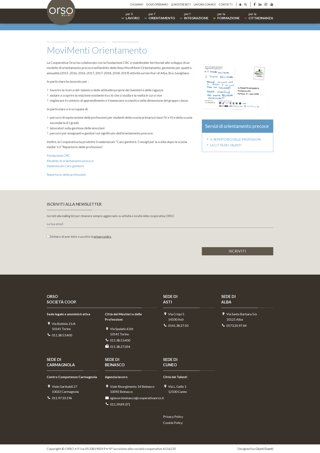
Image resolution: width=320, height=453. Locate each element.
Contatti (225, 4)
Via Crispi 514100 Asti (173, 316)
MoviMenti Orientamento (123, 42)
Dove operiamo (157, 4)
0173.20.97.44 (234, 325)
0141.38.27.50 (175, 325)
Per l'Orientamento (57, 42)
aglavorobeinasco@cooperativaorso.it (131, 398)
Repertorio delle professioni (66, 174)
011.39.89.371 (117, 404)
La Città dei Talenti (223, 145)
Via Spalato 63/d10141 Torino (119, 331)
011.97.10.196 (59, 398)
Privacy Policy (173, 416)
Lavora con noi (205, 4)
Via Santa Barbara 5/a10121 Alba (239, 316)
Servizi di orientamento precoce (87, 42)
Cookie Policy (173, 423)
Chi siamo (136, 4)
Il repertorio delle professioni (233, 139)
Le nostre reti (181, 4)
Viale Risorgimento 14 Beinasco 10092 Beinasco (129, 389)
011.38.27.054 (117, 346)
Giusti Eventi (264, 449)
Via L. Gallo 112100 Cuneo (175, 389)
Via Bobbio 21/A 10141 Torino (61, 326)
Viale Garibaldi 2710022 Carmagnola (63, 389)
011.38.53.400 (59, 335)
